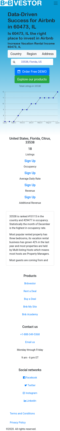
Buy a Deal (30, 298)
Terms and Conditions (22, 413)
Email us (30, 342)
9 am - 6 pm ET (30, 357)
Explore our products (32, 79)
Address (48, 54)
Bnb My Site (30, 306)
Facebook (30, 377)
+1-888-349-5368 (30, 334)
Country (15, 54)
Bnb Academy (30, 314)
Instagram (30, 393)
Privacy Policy (18, 422)
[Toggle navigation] (55, 3)
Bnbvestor (30, 283)
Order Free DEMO (32, 71)
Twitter (29, 385)
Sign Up (30, 161)
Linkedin (30, 400)
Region (31, 54)
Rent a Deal (30, 291)
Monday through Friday (30, 349)
